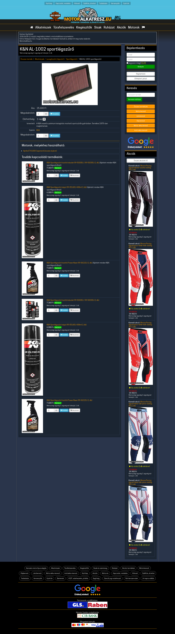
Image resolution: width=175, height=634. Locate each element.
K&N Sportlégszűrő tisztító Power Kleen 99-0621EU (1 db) (69, 263)
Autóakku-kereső (70, 573)
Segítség (96, 578)
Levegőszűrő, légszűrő (55, 59)
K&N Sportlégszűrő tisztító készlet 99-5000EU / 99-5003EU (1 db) (73, 162)
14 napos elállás (148, 578)
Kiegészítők (84, 27)
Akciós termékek (128, 568)
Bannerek (60, 578)
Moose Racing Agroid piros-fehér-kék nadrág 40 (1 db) (140, 245)
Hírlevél (77, 3)
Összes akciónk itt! (141, 161)
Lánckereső (140, 116)
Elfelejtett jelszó (141, 79)
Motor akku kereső (141, 126)
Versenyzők (115, 3)
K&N (38, 130)
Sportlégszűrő (71, 59)
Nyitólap (49, 3)
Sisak (97, 27)
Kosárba (55, 114)
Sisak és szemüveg (100, 568)
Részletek (74, 175)
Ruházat (109, 27)
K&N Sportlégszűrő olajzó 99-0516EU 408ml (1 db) (67, 187)
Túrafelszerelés (63, 27)
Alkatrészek (43, 27)
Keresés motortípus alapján (36, 568)
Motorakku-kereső (53, 573)
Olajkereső (24, 573)
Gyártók (126, 3)
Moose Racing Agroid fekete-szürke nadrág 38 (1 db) (140, 168)
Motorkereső (141, 111)
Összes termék (27, 59)
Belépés (141, 67)
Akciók (121, 27)
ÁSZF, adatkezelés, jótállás (78, 578)
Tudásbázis (103, 3)
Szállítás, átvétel (89, 3)
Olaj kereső (141, 121)
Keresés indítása (134, 99)
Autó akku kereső (140, 130)
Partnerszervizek (131, 578)
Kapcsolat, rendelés (63, 3)
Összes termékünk (141, 107)
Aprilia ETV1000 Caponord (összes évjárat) (40, 151)
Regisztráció (140, 74)
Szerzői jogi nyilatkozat (112, 578)
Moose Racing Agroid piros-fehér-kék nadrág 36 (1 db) (140, 325)
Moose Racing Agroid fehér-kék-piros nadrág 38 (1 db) (140, 482)
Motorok (134, 27)
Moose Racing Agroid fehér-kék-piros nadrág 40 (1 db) (140, 404)
